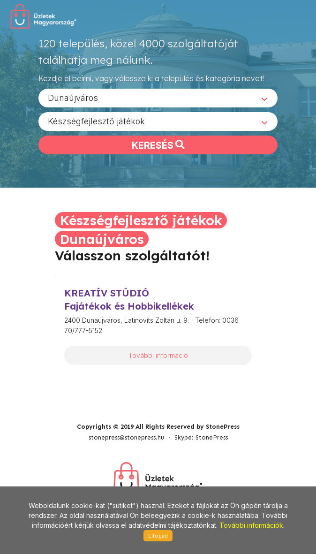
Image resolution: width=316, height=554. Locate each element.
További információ (158, 355)
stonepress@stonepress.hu (126, 437)
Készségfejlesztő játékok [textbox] (96, 121)
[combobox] (158, 98)
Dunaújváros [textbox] (73, 98)
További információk (251, 525)
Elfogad (158, 535)
